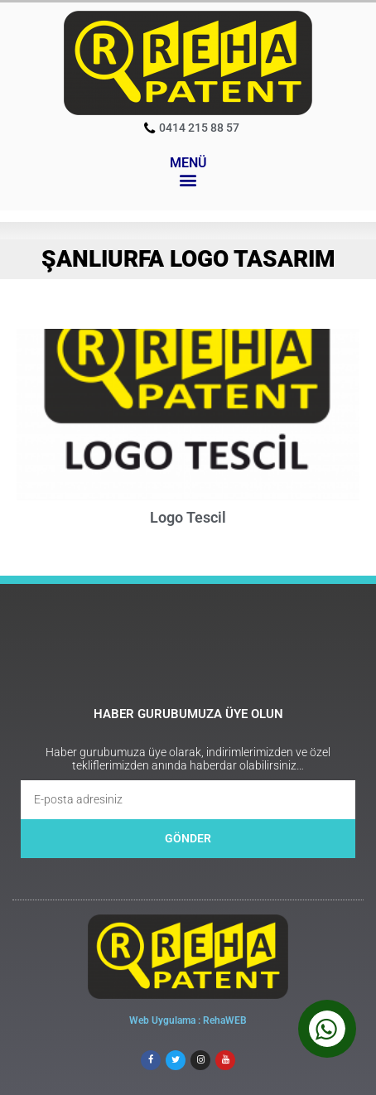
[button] (188, 180)
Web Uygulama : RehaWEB (188, 1020)
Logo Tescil (188, 517)
